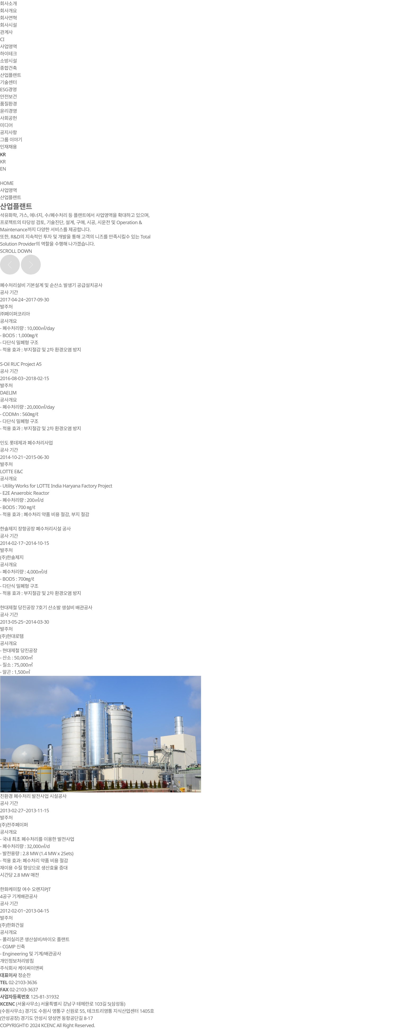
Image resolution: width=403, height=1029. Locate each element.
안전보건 (8, 96)
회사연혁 (8, 18)
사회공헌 (8, 118)
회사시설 (8, 25)
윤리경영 (8, 111)
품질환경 (8, 104)
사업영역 (8, 46)
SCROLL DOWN (16, 251)
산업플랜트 (10, 75)
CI (2, 39)
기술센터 (8, 82)
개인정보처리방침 (17, 961)
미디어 (6, 125)
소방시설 (8, 61)
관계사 (6, 32)
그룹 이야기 (11, 139)
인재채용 (8, 147)
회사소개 (8, 3)
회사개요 (8, 10)
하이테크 (8, 53)
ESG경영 (8, 89)
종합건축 (8, 68)
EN (3, 169)
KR (3, 161)
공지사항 (8, 132)
